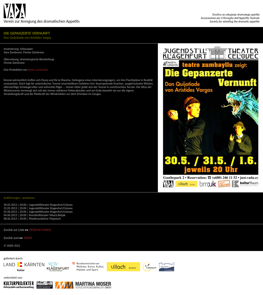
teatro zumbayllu (38, 69)
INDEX (28, 238)
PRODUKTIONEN (40, 230)
